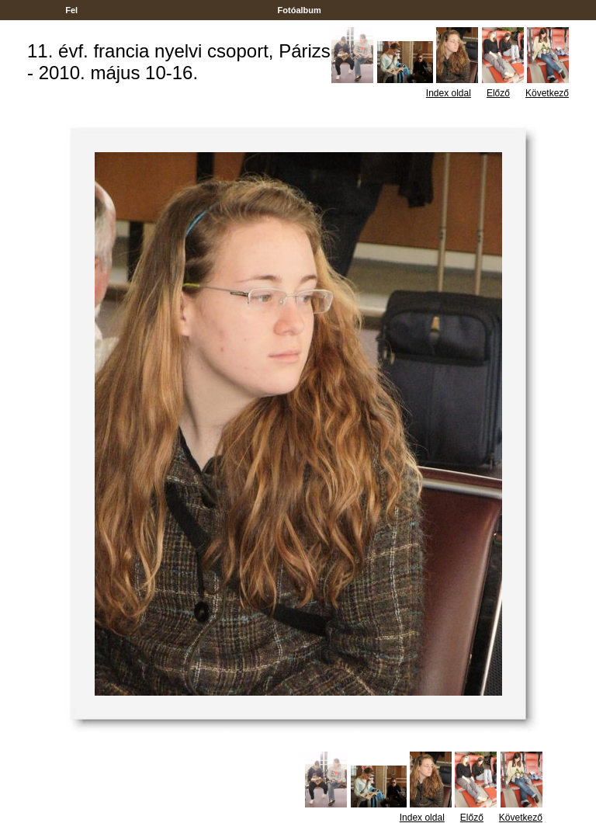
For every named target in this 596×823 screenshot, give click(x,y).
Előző (498, 93)
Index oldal (448, 93)
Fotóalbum (298, 10)
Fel (71, 10)
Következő (547, 93)
